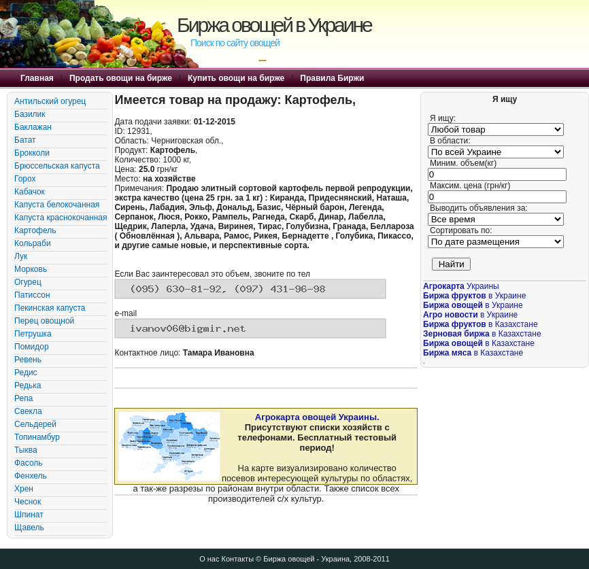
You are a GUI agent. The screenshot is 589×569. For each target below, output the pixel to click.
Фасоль (28, 463)
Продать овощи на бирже (120, 78)
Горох (25, 179)
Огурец (27, 282)
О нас (209, 559)
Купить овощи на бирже (236, 78)
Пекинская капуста (49, 308)
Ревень (27, 359)
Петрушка (33, 334)
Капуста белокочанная (56, 204)
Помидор (31, 346)
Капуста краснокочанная (60, 217)
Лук (20, 256)
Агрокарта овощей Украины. (317, 417)
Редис (25, 372)
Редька (27, 385)
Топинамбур (37, 437)
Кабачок (29, 191)
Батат (25, 140)
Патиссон (32, 295)
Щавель (29, 527)
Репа (23, 398)
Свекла (28, 411)
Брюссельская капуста (57, 166)
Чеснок (27, 501)
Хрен (23, 489)
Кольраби (32, 243)
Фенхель (30, 476)
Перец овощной (44, 321)
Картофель (35, 230)
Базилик (30, 114)
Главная (37, 78)
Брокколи (32, 153)
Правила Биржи (332, 78)
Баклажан (33, 127)
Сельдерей (35, 424)
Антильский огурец (50, 101)
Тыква (25, 450)
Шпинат (29, 514)
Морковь (30, 269)
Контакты (238, 559)
